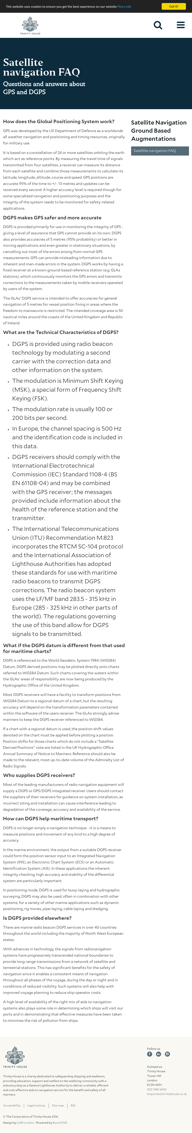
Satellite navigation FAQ (155, 151)
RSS (73, 1105)
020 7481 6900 (157, 1089)
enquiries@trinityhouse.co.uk (167, 1094)
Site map (58, 1105)
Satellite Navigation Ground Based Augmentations (159, 131)
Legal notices (36, 1105)
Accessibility (12, 1105)
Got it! (173, 6)
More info (124, 6)
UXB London (25, 1122)
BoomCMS (60, 1122)
